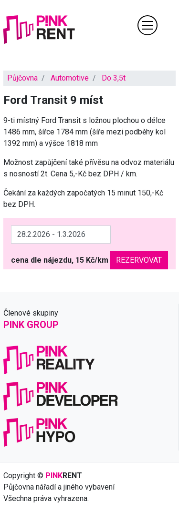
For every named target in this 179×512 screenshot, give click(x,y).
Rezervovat (139, 260)
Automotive (70, 77)
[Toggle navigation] (147, 25)
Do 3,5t (114, 77)
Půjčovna (22, 77)
